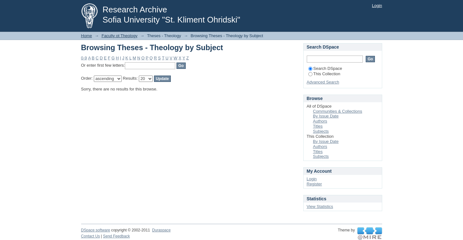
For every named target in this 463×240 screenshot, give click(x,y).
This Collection (324, 73)
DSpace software (95, 230)
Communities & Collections (337, 111)
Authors (320, 121)
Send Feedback (116, 236)
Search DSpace (325, 68)
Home (86, 35)
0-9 (84, 58)
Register (314, 184)
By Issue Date (326, 116)
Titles (318, 126)
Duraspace (161, 230)
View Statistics (320, 206)
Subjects (321, 131)
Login (377, 5)
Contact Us (90, 236)
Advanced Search (323, 82)
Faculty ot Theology (119, 35)
